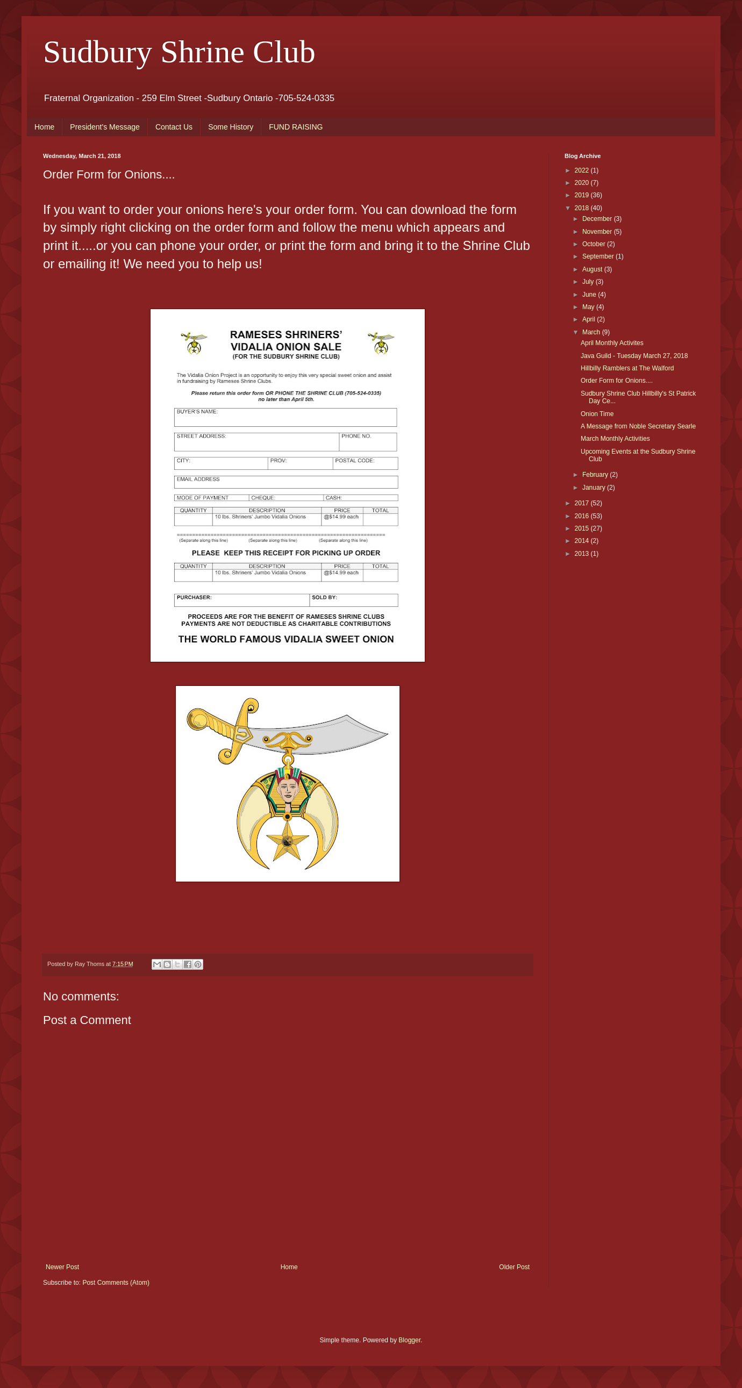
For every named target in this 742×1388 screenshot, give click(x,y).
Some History (230, 127)
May (589, 307)
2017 (583, 503)
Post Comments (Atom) (115, 1282)
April (589, 319)
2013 (583, 553)
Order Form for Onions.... (617, 380)
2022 (583, 170)
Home (44, 127)
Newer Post (62, 1267)
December (598, 219)
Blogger (409, 1340)
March (592, 332)
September (599, 256)
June (590, 294)
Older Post (514, 1267)
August (593, 269)
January (594, 487)
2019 (583, 195)
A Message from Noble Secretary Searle (638, 426)
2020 (583, 183)
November (598, 231)
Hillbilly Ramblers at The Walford (627, 368)
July (589, 281)
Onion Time (597, 414)
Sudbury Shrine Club (179, 51)
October (594, 244)
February (596, 474)
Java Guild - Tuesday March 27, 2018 (634, 356)
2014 (583, 541)
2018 (583, 208)
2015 (583, 528)
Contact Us (173, 127)
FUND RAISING (296, 127)
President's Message (105, 127)
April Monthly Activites (612, 343)
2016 (583, 516)
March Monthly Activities (615, 438)
